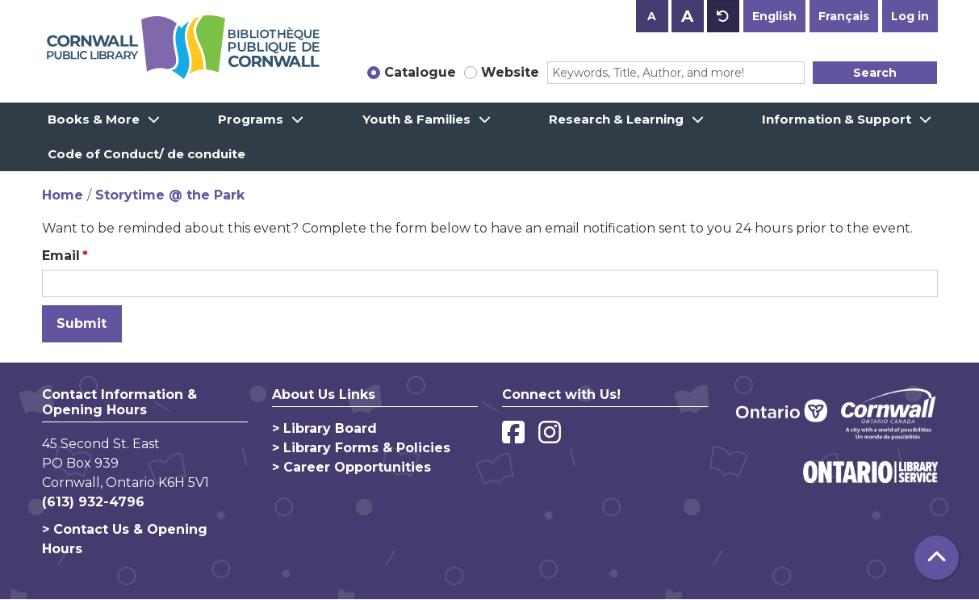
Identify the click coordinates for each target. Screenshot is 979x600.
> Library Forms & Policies (361, 447)
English (774, 16)
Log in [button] (910, 16)
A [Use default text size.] (723, 16)
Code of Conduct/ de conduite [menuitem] (146, 154)
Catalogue (420, 72)
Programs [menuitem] (250, 119)
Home (62, 195)
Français (843, 16)
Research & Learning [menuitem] (616, 119)
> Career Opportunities (351, 467)
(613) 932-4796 (93, 502)
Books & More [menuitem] (94, 119)
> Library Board (324, 428)
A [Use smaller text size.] (651, 16)
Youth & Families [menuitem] (416, 119)
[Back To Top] (936, 557)
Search (875, 72)
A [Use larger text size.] (687, 16)
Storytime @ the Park (170, 195)
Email (61, 255)
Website (510, 72)
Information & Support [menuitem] (836, 119)
